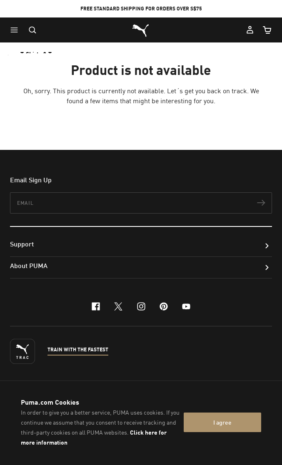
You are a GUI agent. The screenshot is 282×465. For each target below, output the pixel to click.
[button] (16, 30)
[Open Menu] (16, 30)
